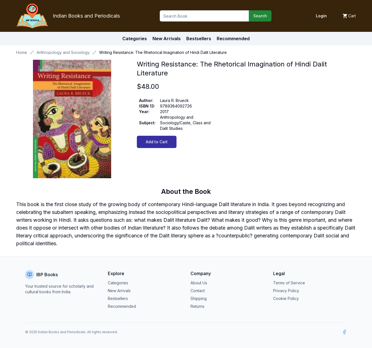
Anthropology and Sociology (63, 52)
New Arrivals (119, 290)
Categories (134, 38)
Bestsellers (118, 298)
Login (321, 15)
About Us (198, 282)
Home (21, 52)
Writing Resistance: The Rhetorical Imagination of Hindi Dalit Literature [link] (163, 52)
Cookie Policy (286, 298)
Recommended (122, 306)
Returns (197, 306)
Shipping (198, 298)
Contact (197, 290)
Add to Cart (157, 141)
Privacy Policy (286, 290)
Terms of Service (289, 282)
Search (260, 15)
